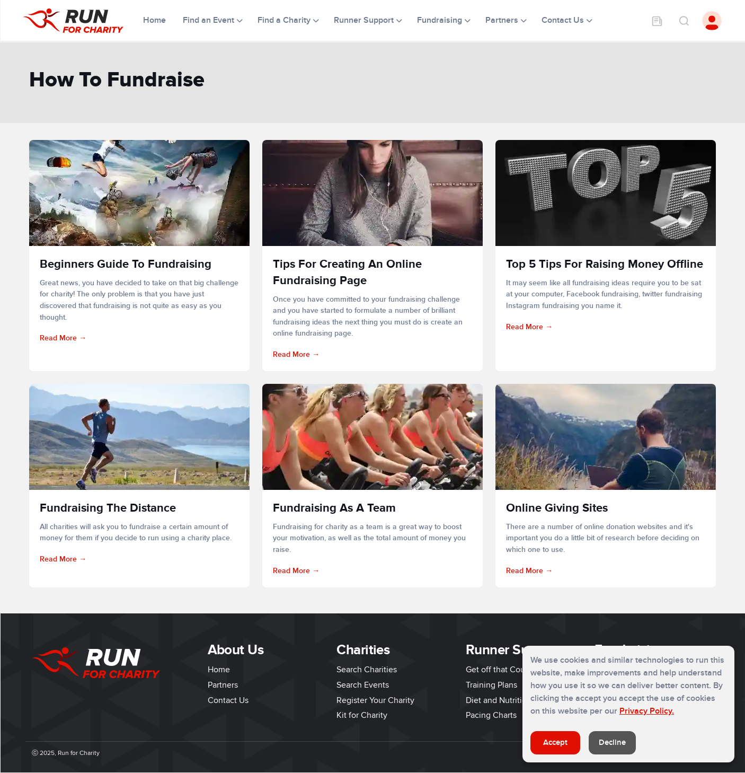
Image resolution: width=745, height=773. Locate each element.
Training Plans (491, 685)
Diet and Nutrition (498, 700)
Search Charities (366, 669)
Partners (223, 685)
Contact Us (228, 700)
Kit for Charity (361, 715)
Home (155, 20)
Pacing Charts (491, 715)
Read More (58, 337)
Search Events (362, 685)
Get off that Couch (500, 669)
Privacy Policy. (646, 711)
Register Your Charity (375, 700)
